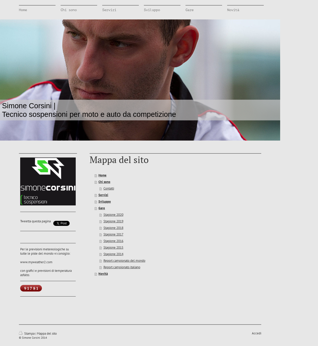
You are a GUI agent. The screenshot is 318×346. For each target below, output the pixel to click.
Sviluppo (104, 201)
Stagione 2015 (113, 247)
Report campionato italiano (121, 267)
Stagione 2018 (113, 228)
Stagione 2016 (113, 241)
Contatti (108, 188)
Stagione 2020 (113, 214)
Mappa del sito (47, 333)
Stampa (27, 333)
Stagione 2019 (113, 221)
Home (102, 175)
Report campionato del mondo (124, 260)
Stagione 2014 (113, 254)
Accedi (256, 333)
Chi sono (104, 182)
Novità (103, 274)
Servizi (103, 195)
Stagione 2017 (113, 234)
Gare (101, 208)
